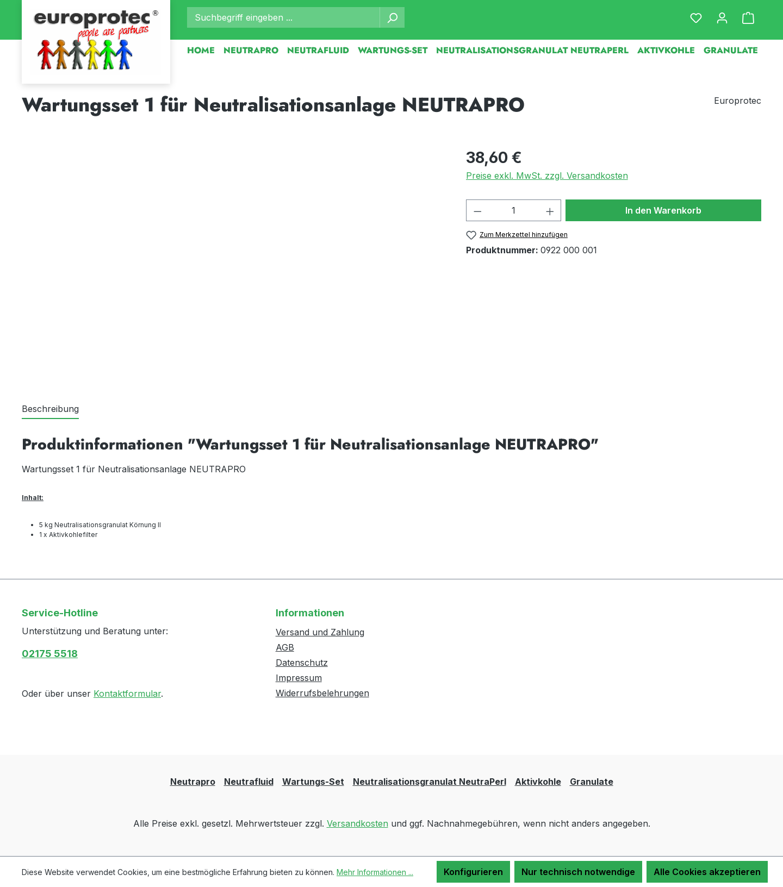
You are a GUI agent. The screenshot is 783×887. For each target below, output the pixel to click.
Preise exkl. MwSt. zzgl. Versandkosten (547, 175)
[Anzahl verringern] (477, 210)
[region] (233, 263)
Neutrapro (192, 781)
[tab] (50, 409)
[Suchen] (392, 17)
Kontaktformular (127, 693)
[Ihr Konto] (722, 17)
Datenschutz (302, 662)
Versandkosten (357, 823)
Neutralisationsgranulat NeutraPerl (429, 781)
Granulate (591, 781)
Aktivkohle (538, 781)
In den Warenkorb (663, 210)
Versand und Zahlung (320, 632)
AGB (285, 647)
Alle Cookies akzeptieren (707, 871)
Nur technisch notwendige (578, 871)
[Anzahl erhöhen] (550, 210)
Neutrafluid (249, 781)
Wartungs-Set (313, 781)
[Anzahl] (513, 210)
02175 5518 (50, 653)
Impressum (299, 677)
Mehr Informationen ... (375, 872)
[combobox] (283, 17)
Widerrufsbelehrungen (322, 693)
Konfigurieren (473, 871)
